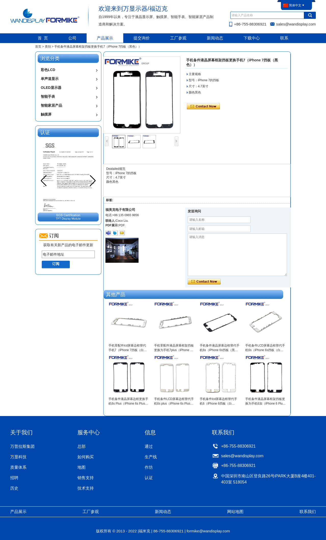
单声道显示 (50, 79)
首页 (38, 46)
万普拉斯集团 (22, 446)
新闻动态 (215, 38)
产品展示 (105, 38)
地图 (81, 467)
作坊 (149, 467)
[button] (92, 180)
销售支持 (85, 478)
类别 (48, 46)
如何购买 (85, 457)
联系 (284, 38)
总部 (81, 446)
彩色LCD (48, 70)
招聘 (14, 478)
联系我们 (308, 511)
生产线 (151, 457)
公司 (72, 38)
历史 (14, 488)
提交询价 (141, 38)
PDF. (122, 225)
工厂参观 (178, 38)
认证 (149, 478)
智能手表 (48, 96)
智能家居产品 (51, 105)
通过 (149, 446)
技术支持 (85, 488)
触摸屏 (46, 114)
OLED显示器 (51, 88)
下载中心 (251, 38)
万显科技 (18, 457)
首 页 (43, 38)
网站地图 (235, 511)
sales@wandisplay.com (296, 24)
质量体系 (18, 467)
